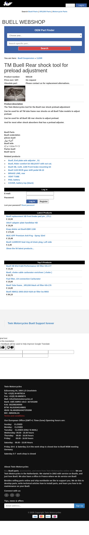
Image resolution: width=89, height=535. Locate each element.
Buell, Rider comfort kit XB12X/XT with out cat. (30, 164)
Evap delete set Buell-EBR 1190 (21, 229)
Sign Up (79, 506)
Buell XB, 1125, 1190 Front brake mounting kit (29, 167)
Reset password (28, 205)
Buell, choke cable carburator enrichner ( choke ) (29, 272)
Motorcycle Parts (60, 11)
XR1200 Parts (45, 11)
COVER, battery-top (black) (21, 183)
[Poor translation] (10, 347)
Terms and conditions (14, 416)
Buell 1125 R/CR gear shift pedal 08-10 (26, 170)
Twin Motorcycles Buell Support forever (31, 323)
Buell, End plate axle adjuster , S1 (24, 160)
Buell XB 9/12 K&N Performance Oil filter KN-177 (28, 266)
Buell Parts (33, 11)
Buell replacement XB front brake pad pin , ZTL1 (28, 216)
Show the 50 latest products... (20, 248)
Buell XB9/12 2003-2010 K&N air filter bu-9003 (27, 292)
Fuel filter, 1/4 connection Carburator (23, 279)
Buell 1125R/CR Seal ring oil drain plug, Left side (29, 242)
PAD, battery (14, 180)
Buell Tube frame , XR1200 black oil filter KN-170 (28, 285)
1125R (39, 58)
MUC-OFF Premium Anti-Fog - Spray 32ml (25, 235)
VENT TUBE (13, 176)
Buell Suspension (26, 58)
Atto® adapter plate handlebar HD (22, 223)
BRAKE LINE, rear (16, 173)
